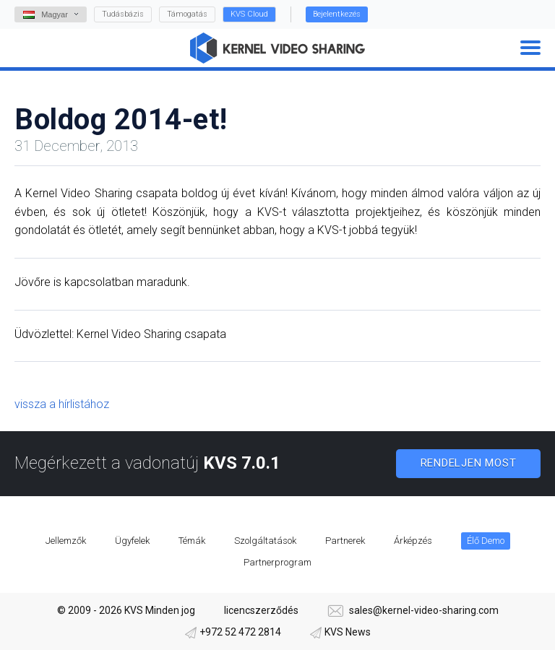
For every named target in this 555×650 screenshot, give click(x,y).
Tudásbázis (123, 14)
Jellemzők (66, 540)
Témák (191, 540)
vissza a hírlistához (61, 404)
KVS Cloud (249, 14)
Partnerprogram (277, 562)
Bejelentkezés (337, 14)
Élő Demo (485, 540)
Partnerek (345, 540)
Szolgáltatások (265, 540)
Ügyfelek (132, 540)
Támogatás (187, 14)
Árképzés (413, 540)
